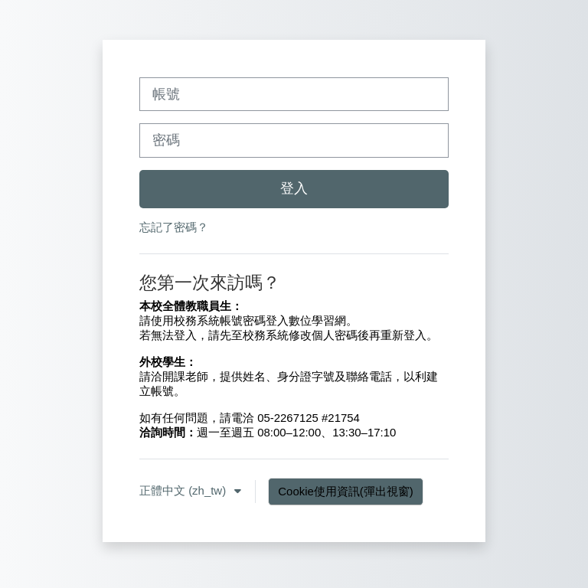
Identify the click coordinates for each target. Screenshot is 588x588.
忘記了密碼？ (173, 227)
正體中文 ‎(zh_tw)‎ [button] (184, 490)
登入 (294, 188)
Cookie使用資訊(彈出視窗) (345, 491)
